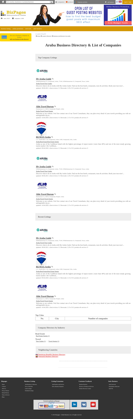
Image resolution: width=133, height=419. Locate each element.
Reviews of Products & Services (86, 386)
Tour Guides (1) (41, 341)
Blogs (3, 397)
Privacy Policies (5, 390)
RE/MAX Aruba (43, 137)
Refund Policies (5, 392)
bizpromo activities (82, 2)
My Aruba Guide (43, 79)
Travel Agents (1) (53, 341)
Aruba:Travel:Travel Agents (44, 111)
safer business (37, 29)
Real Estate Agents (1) (43, 336)
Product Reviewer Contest (85, 388)
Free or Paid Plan (29, 386)
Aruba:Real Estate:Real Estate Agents (47, 142)
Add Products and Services (58, 384)
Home (3, 384)
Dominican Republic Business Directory (51, 354)
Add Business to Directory (31, 384)
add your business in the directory (19, 39)
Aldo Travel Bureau (45, 106)
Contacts (4, 386)
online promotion (18, 29)
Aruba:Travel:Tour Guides (44, 83)
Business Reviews (83, 384)
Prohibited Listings (29, 390)
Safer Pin (111, 388)
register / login (127, 2)
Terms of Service (6, 394)
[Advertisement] (15, 57)
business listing (5, 29)
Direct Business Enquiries (58, 386)
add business (110, 2)
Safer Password (112, 384)
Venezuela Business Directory (48, 356)
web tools (28, 29)
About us (4, 388)
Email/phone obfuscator (114, 386)
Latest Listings (28, 388)
